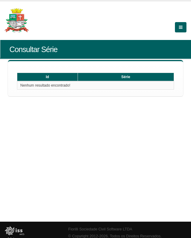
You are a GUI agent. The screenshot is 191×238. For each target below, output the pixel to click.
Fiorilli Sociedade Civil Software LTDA (100, 229)
